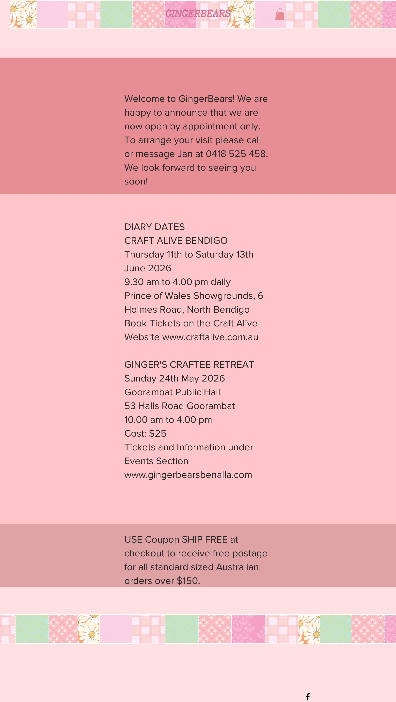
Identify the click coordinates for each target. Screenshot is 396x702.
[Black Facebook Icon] (308, 697)
